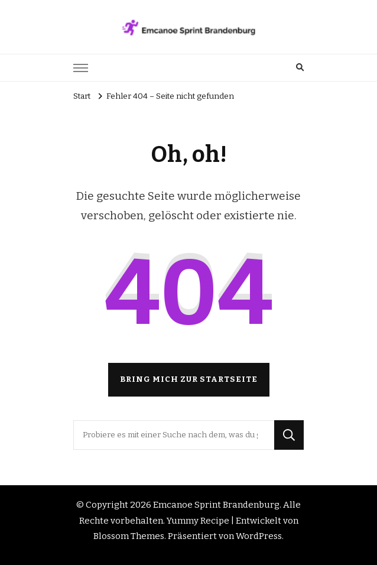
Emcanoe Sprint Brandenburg (216, 504)
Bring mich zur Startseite (189, 379)
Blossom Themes (128, 536)
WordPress (259, 536)
